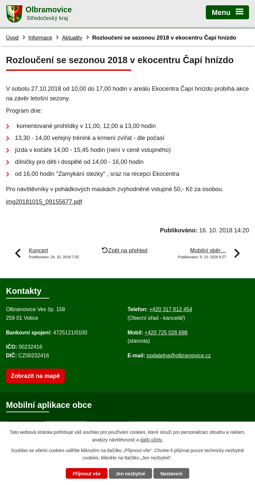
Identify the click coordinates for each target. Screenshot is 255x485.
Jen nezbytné (130, 473)
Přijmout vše (87, 473)
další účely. (151, 439)
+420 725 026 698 (166, 332)
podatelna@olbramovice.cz (179, 355)
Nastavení (171, 473)
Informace (40, 38)
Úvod (12, 38)
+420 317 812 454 (170, 309)
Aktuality (72, 38)
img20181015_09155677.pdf (44, 201)
